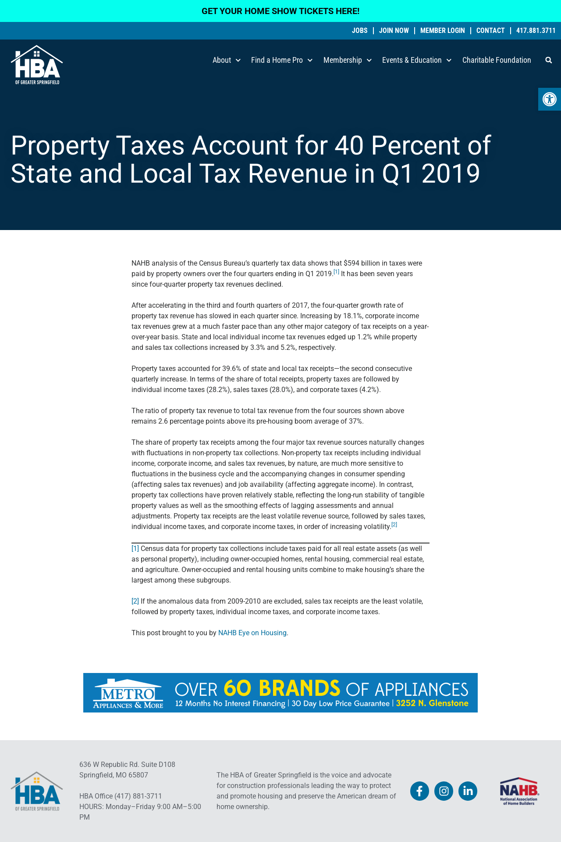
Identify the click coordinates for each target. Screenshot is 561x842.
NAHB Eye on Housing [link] (252, 633)
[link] (549, 99)
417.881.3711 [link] (536, 30)
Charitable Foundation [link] (496, 60)
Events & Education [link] (417, 60)
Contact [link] (490, 30)
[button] (549, 60)
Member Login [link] (442, 30)
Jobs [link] (360, 30)
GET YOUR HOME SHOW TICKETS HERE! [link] (280, 11)
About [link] (227, 60)
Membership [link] (347, 60)
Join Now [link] (394, 30)
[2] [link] (135, 601)
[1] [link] (135, 548)
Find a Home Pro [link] (282, 60)
